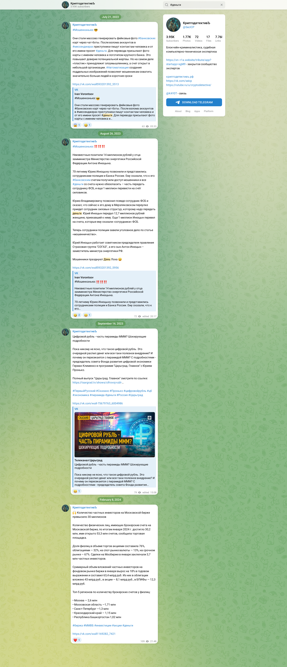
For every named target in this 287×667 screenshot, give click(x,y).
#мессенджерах (83, 46)
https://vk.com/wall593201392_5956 (96, 267)
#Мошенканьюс (83, 29)
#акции (117, 625)
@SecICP (188, 27)
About (178, 111)
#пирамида (97, 395)
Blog (188, 111)
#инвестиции (102, 625)
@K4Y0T (171, 93)
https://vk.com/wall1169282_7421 (94, 633)
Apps (197, 111)
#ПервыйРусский (84, 390)
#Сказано (102, 390)
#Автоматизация (117, 67)
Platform (208, 111)
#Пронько (116, 390)
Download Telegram (194, 102)
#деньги (101, 50)
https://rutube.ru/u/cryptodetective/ (188, 85)
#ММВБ (89, 625)
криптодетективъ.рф (180, 76)
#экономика (81, 395)
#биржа (78, 625)
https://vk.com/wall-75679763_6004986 (98, 403)
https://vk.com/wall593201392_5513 (96, 84)
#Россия (122, 395)
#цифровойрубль (135, 390)
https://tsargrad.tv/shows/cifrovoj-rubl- (97, 382)
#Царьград (135, 395)
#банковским (81, 179)
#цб (149, 390)
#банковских (146, 38)
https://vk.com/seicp (179, 80)
